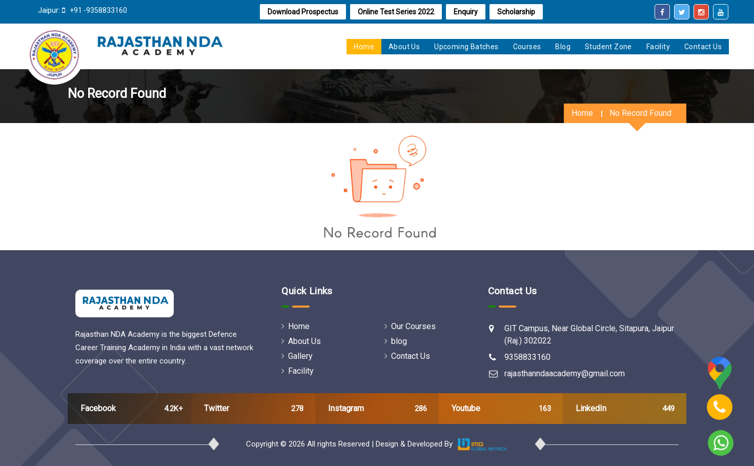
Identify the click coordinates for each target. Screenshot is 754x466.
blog (395, 341)
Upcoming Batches (466, 47)
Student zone (608, 47)
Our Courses (410, 326)
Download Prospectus (303, 12)
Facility (658, 47)
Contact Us (703, 47)
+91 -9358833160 (97, 10)
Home (582, 113)
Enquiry (466, 12)
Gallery (297, 356)
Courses (527, 47)
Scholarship (516, 12)
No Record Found (640, 113)
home (364, 47)
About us (404, 47)
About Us (301, 341)
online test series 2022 (396, 12)
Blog (562, 47)
